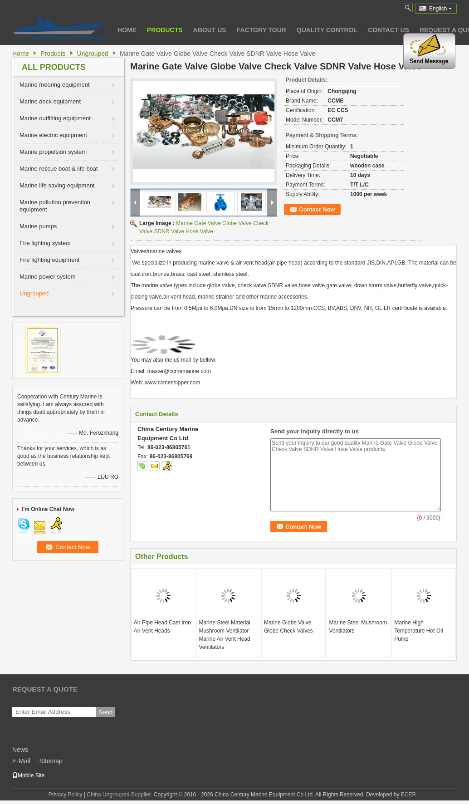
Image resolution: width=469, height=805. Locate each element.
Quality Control (327, 30)
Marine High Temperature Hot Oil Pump (418, 630)
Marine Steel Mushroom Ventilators (358, 626)
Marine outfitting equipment (55, 118)
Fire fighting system (45, 243)
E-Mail (21, 761)
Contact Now (317, 209)
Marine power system (48, 276)
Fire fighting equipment (49, 259)
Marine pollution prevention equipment (55, 206)
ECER (408, 794)
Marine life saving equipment (57, 185)
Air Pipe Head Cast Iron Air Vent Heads (162, 626)
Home (127, 30)
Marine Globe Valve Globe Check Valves (288, 626)
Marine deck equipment (50, 101)
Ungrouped (92, 53)
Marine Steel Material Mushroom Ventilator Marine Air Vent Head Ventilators (224, 634)
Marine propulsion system (53, 151)
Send (105, 712)
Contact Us (388, 30)
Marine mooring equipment (55, 84)
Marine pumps (38, 226)
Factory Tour (261, 30)
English (440, 8)
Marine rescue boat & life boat (59, 168)
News (20, 749)
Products (165, 30)
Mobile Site (28, 775)
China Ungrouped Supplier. (120, 794)
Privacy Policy (66, 794)
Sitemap (50, 761)
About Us (209, 30)
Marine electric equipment (53, 135)
